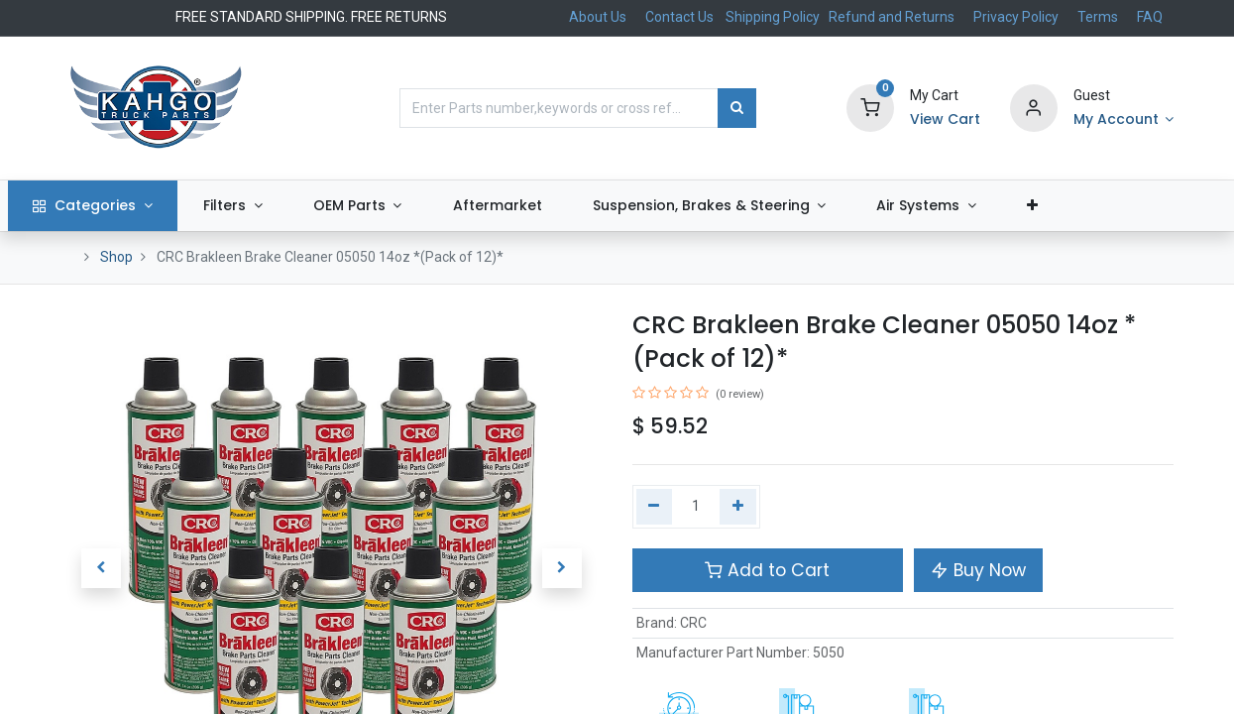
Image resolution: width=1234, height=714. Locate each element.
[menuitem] (549, 206)
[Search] (737, 108)
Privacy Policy (1016, 17)
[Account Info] (1124, 120)
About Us (597, 17)
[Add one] (738, 507)
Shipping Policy (774, 17)
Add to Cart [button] (767, 570)
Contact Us (679, 17)
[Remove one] (654, 507)
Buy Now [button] (978, 570)
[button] (1085, 206)
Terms (1097, 17)
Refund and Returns (891, 17)
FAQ (1150, 17)
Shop (116, 257)
